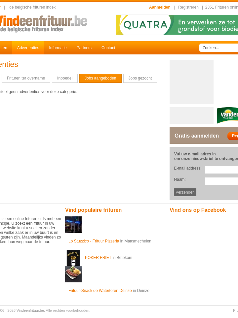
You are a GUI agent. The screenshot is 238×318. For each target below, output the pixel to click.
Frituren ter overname (26, 78)
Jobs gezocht (140, 78)
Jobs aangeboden (100, 78)
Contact (108, 48)
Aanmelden (160, 7)
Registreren (188, 7)
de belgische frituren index (32, 7)
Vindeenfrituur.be (30, 310)
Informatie (57, 48)
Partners (84, 48)
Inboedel (64, 78)
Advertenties (28, 48)
